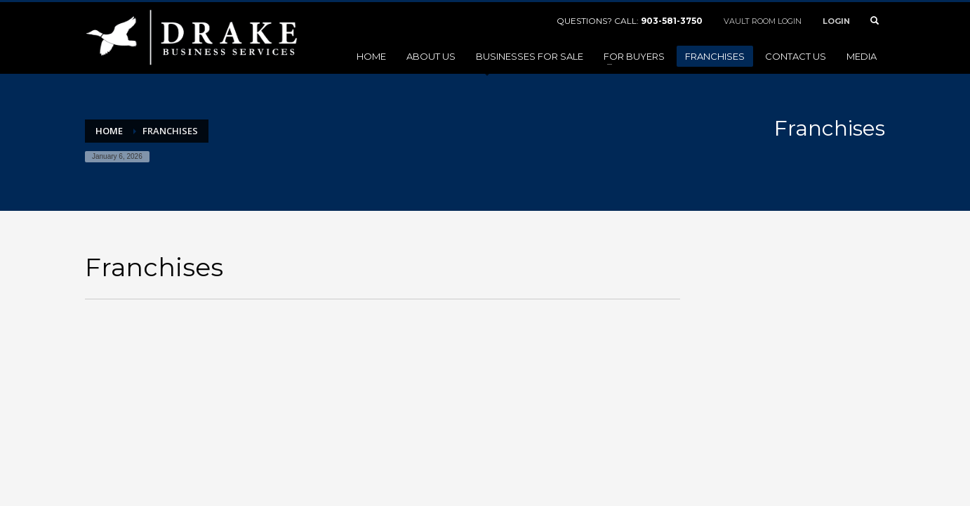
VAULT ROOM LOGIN (763, 21)
